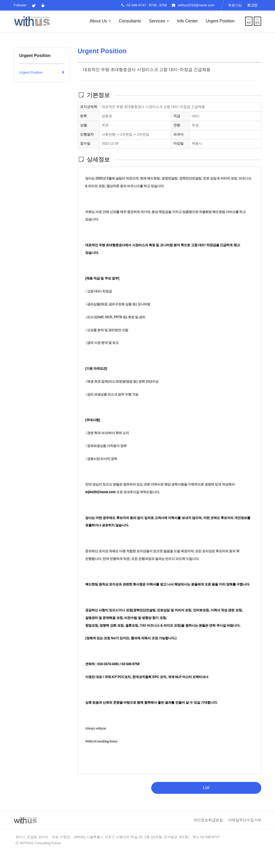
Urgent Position (220, 21)
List (206, 787)
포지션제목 (88, 107)
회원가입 (235, 5)
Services (159, 21)
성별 (83, 125)
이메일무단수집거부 (244, 820)
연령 (176, 125)
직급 (176, 116)
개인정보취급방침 (208, 820)
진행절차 (87, 134)
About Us (100, 21)
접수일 (85, 143)
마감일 (178, 143)
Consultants (130, 21)
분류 (83, 116)
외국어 (178, 134)
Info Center (187, 21)
